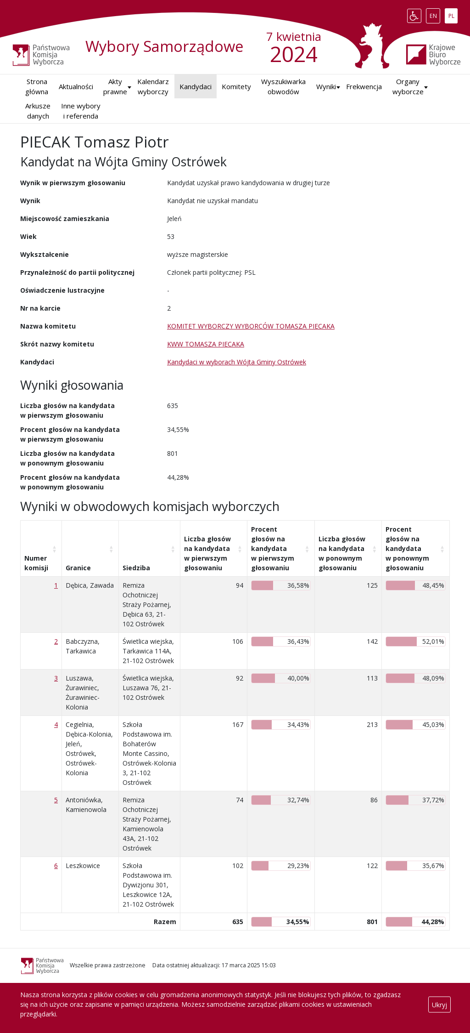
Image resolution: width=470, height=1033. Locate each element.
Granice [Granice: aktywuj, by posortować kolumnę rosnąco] (78, 567)
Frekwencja (364, 86)
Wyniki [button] (326, 86)
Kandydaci (195, 86)
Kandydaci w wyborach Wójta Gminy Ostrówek (236, 362)
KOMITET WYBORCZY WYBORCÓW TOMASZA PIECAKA (251, 326)
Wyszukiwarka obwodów (283, 86)
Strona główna (36, 86)
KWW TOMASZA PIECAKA (205, 344)
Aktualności (76, 86)
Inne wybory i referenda (81, 111)
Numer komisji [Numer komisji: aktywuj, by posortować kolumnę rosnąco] (36, 563)
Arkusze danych (37, 111)
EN (435, 13)
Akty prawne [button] (115, 86)
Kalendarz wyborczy (153, 86)
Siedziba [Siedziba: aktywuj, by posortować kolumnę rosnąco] (136, 567)
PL (453, 13)
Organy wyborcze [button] (408, 86)
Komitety (236, 86)
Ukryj (439, 1004)
